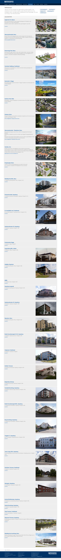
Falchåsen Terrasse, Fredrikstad (12, 467)
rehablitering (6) (43, 12)
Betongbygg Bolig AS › (34, 555)
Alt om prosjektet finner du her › (10, 39)
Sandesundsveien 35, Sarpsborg (12, 302)
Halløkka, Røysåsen (9, 264)
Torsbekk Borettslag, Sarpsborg (12, 388)
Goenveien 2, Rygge (9, 81)
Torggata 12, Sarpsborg (10, 435)
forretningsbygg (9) (43, 9)
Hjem (5, 550)
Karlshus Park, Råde (9, 98)
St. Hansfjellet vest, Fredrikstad (12, 210)
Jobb (34, 4)
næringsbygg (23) (50, 11)
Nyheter (45, 4)
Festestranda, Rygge (9, 242)
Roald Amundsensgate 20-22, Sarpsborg (14, 334)
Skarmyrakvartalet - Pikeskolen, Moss (13, 130)
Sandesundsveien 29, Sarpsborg (12, 226)
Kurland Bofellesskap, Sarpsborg (12, 499)
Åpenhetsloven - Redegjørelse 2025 (36, 556)
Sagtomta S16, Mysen (10, 19)
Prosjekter (25, 4)
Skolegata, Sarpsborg (9, 483)
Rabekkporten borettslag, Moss (12, 533)
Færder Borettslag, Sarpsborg (11, 505)
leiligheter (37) (42, 11)
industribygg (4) (52, 9)
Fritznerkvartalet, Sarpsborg (11, 194)
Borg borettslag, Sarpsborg (11, 419)
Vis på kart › (6, 556)
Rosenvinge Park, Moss (10, 50)
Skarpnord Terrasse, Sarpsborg (12, 517)
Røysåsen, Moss (8, 318)
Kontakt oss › (20, 556)
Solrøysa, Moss (8, 114)
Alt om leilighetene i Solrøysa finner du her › (12, 118)
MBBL (6, 280)
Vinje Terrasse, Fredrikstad (11, 511)
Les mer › (6, 26)
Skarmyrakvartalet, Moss (10, 34)
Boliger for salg (12, 4)
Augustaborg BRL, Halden (10, 248)
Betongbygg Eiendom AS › (35, 552)
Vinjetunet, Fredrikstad (10, 350)
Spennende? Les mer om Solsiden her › (11, 153)
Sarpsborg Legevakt (9, 286)
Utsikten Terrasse (9, 366)
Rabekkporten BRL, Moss (10, 178)
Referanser (30, 4)
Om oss (37, 4)
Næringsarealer (19, 4)
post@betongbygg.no (21, 555)
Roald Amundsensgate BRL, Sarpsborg (13, 404)
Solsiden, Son (8, 147)
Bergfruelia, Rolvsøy (9, 382)
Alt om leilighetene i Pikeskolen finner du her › (12, 139)
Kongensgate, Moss (9, 162)
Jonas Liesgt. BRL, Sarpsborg (11, 451)
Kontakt (41, 4)
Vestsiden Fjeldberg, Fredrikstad (12, 66)
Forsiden (6, 4)
